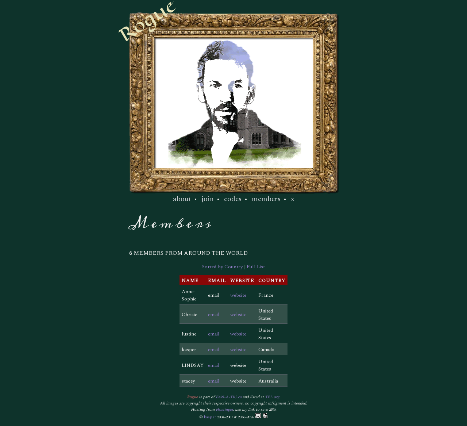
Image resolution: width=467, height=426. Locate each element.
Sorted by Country (222, 266)
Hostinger (224, 409)
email (214, 314)
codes (233, 198)
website (238, 295)
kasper (210, 417)
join (207, 198)
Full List (256, 266)
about (182, 198)
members (266, 198)
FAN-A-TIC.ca (229, 397)
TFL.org (272, 397)
